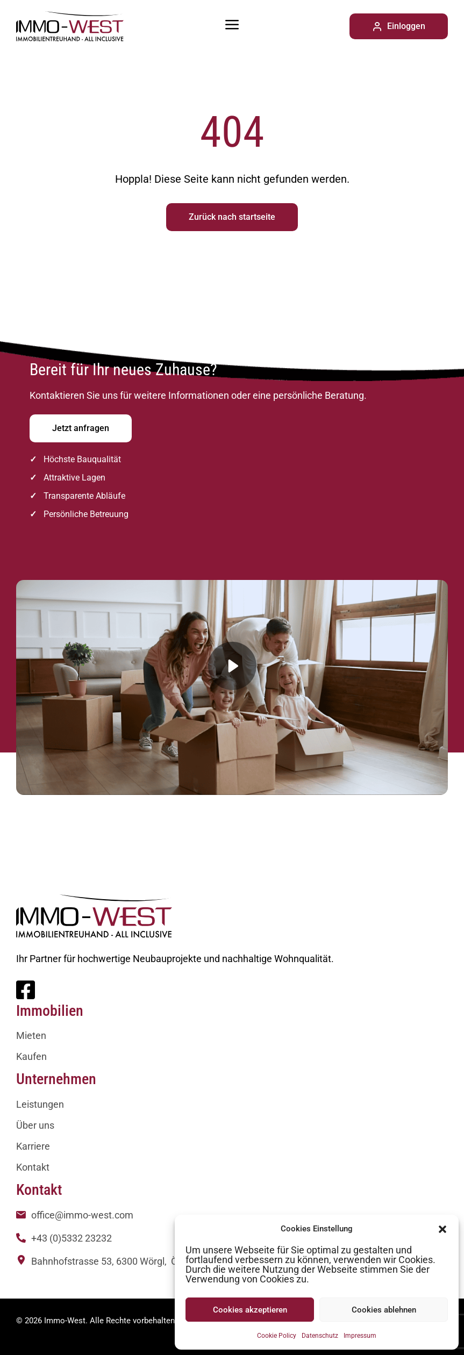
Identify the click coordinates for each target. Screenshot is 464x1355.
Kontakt (32, 1167)
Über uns (35, 1125)
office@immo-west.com (82, 1215)
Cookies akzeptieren (250, 1310)
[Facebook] (25, 994)
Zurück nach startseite (232, 217)
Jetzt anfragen (80, 428)
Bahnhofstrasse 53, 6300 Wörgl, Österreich (123, 1261)
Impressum (360, 1335)
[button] (442, 1228)
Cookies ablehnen (384, 1310)
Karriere (33, 1146)
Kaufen (31, 1056)
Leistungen (40, 1104)
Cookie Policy (276, 1335)
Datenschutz (320, 1335)
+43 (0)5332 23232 (71, 1238)
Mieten (31, 1035)
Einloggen (398, 26)
